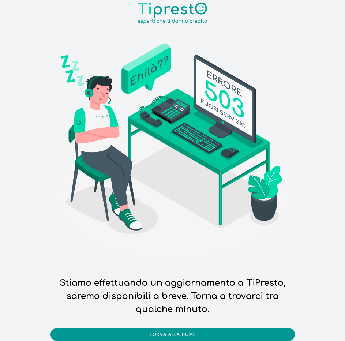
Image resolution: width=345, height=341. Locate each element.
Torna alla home (172, 334)
